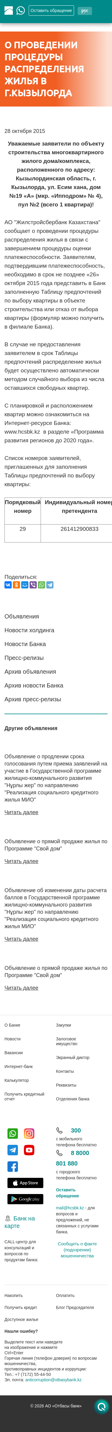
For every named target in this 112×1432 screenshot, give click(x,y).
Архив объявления (30, 671)
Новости (12, 1037)
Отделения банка (73, 1097)
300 (76, 1129)
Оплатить (65, 1294)
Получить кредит (20, 1306)
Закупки (63, 1023)
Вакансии (13, 1051)
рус (84, 10)
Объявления (21, 616)
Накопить (13, 1294)
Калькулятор (16, 1079)
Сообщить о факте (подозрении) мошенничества (77, 1248)
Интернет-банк (18, 1065)
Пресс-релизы (24, 657)
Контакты (65, 1070)
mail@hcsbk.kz (70, 1206)
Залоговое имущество (67, 1040)
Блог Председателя (75, 1306)
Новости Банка (25, 644)
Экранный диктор (73, 1056)
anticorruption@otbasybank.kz (53, 1378)
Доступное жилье (21, 1318)
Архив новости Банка (33, 685)
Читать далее (21, 812)
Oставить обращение (51, 10)
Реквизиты (66, 1084)
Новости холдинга (29, 630)
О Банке (12, 1023)
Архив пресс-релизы (32, 699)
